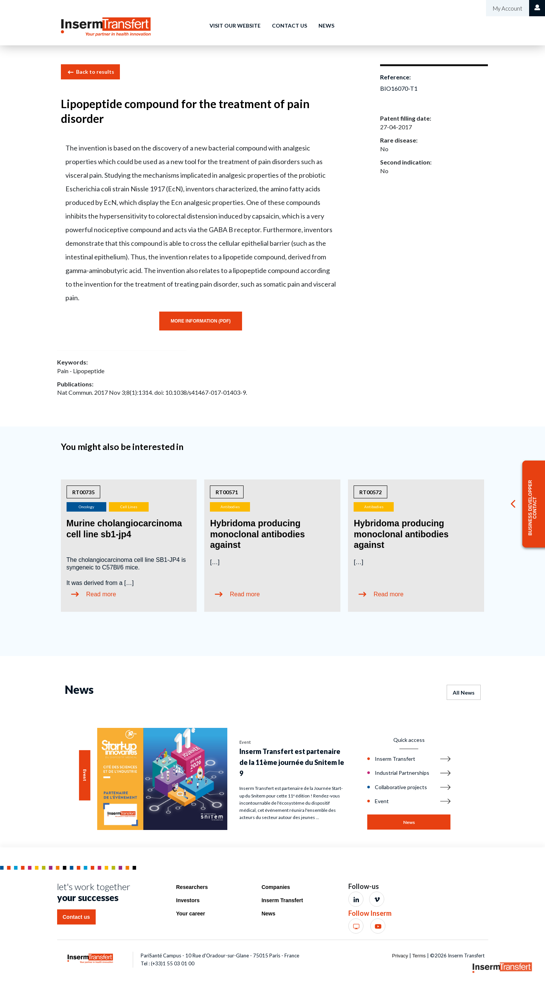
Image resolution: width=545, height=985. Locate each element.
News (326, 25)
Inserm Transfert (282, 900)
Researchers (192, 887)
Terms (418, 956)
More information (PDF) (200, 321)
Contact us (289, 25)
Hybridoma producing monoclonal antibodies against (257, 534)
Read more (101, 594)
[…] (214, 562)
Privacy (400, 956)
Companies (275, 887)
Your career (190, 914)
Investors (188, 900)
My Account (507, 8)
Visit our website (235, 25)
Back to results (90, 72)
